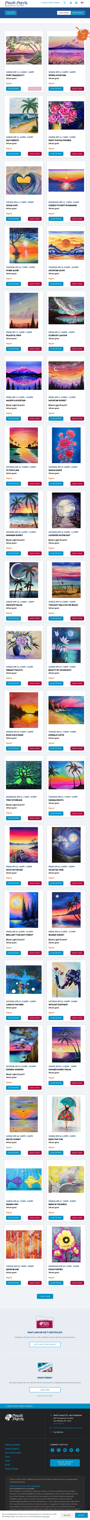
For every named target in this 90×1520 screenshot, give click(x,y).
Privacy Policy (25, 1486)
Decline (67, 1515)
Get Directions (58, 1423)
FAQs (7, 1457)
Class (11, 13)
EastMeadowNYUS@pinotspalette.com (67, 1428)
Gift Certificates (13, 1453)
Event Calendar (12, 1445)
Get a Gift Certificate (45, 1344)
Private (77, 13)
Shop (7, 1461)
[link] (81, 20)
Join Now (44, 1390)
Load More (45, 1296)
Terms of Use (14, 1486)
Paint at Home (11, 1469)
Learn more (46, 1516)
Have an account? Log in (45, 1396)
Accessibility (36, 1486)
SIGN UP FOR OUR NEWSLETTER (65, 1463)
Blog (7, 1465)
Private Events (12, 1449)
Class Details (13, 89)
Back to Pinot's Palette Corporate (20, 1406)
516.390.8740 (58, 1432)
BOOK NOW (77, 89)
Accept (81, 1515)
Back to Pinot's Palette (51, 3)
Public (64, 13)
